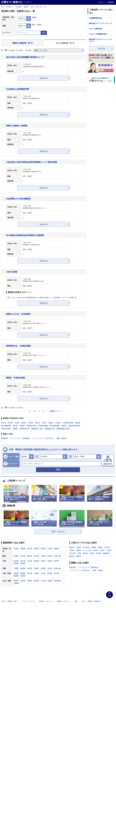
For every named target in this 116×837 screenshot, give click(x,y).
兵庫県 (43, 568)
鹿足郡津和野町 (74, 426)
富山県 (22, 561)
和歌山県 (57, 568)
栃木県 (22, 556)
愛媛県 (16, 576)
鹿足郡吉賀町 (6, 429)
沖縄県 (16, 583)
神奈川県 (57, 556)
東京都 (49, 556)
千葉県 (43, 556)
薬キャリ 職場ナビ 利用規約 (91, 601)
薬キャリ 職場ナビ (7, 7)
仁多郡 (57, 423)
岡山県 (29, 573)
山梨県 (43, 561)
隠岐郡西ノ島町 (37, 429)
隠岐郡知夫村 (50, 429)
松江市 (3, 423)
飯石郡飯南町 (6, 426)
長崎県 (29, 581)
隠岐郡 (15, 429)
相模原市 (106, 553)
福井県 (36, 561)
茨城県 (16, 556)
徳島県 (49, 573)
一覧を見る (101, 48)
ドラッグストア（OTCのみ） (44, 438)
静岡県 (16, 563)
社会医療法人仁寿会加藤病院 (18, 199)
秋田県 (43, 549)
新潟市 (85, 553)
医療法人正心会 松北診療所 (18, 314)
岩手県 (29, 549)
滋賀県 (22, 568)
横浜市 (71, 547)
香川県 (56, 573)
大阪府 (36, 568)
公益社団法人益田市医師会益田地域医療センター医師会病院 (31, 162)
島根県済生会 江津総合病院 (18, 346)
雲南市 (50, 423)
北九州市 (72, 553)
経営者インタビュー (46, 601)
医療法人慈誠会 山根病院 (16, 126)
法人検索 (18, 7)
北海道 (16, 549)
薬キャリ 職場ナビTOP (10, 601)
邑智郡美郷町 (43, 426)
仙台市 (102, 550)
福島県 (56, 549)
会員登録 (110, 2)
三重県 (16, 568)
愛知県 (22, 563)
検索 (43, 33)
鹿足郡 (64, 426)
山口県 (43, 573)
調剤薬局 (4, 438)
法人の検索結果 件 (65, 43)
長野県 (49, 561)
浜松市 (92, 553)
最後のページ (56, 411)
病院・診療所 (61, 438)
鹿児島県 (57, 581)
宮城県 (36, 549)
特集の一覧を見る (58, 532)
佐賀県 (22, 581)
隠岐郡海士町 (25, 429)
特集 (76, 601)
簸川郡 (15, 426)
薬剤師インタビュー (64, 601)
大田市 (30, 423)
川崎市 (71, 550)
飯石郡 (77, 423)
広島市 (95, 550)
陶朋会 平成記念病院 (15, 378)
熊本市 (98, 553)
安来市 (37, 423)
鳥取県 (16, 573)
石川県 (29, 561)
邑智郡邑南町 (55, 426)
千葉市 (108, 550)
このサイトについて (29, 601)
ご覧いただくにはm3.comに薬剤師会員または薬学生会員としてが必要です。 (42, 297)
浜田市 (10, 423)
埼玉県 (36, 556)
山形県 (49, 549)
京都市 (78, 550)
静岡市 (78, 556)
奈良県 (49, 568)
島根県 (26, 7)
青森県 (22, 549)
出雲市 (17, 423)
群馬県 (29, 556)
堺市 (79, 553)
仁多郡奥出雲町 (68, 423)
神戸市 (107, 547)
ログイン (101, 2)
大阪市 (78, 547)
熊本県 (36, 581)
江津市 (44, 423)
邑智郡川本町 (31, 426)
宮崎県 (49, 581)
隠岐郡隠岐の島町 (63, 429)
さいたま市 (87, 550)
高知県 (22, 576)
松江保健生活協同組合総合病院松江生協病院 (25, 235)
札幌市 (93, 547)
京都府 (29, 568)
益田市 (23, 423)
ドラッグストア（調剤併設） (20, 438)
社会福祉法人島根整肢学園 (17, 89)
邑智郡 (22, 426)
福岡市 (100, 547)
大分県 (43, 581)
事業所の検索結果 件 (22, 43)
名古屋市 (86, 547)
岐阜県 (56, 561)
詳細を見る (44, 78)
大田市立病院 (11, 272)
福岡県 (16, 581)
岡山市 (71, 556)
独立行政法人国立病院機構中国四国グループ (25, 57)
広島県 (36, 573)
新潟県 (16, 561)
